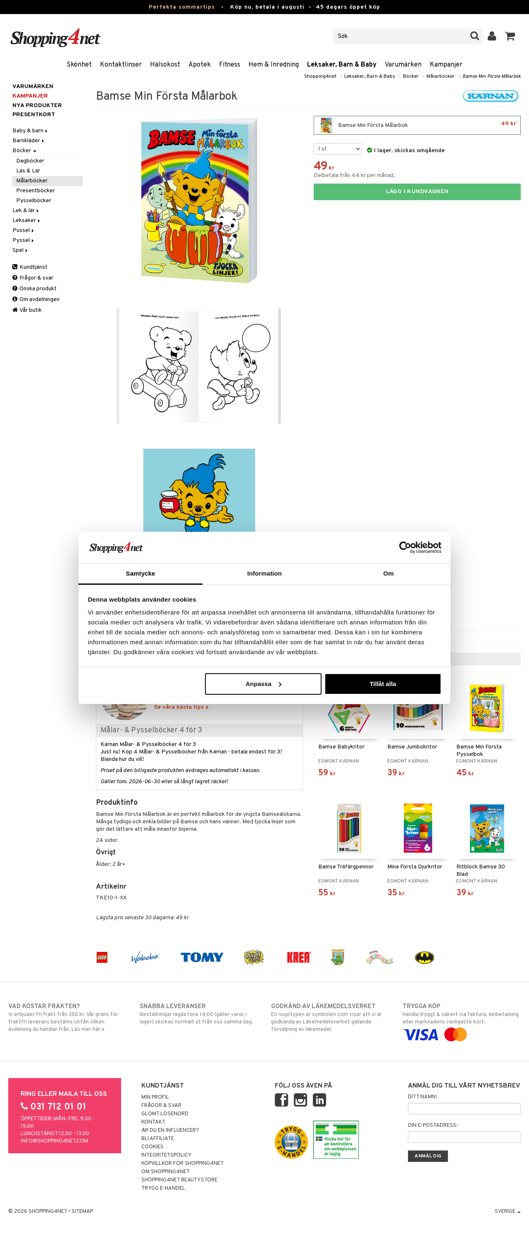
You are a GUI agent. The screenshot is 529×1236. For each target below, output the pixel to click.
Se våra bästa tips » (181, 707)
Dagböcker (30, 161)
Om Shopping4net (165, 1172)
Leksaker (26, 220)
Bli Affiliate (157, 1139)
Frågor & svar (32, 278)
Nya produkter (37, 105)
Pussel (23, 230)
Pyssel (23, 240)
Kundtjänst (30, 267)
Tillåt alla (382, 683)
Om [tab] (388, 573)
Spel (20, 250)
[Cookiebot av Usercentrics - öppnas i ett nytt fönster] (405, 547)
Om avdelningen (36, 299)
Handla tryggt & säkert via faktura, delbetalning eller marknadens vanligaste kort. (462, 1020)
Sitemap (82, 1211)
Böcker (411, 76)
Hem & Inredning (273, 65)
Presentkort (33, 114)
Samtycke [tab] (140, 573)
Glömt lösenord (164, 1114)
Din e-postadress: (433, 1125)
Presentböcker (35, 190)
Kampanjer (446, 65)
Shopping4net (320, 76)
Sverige (508, 1211)
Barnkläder (28, 140)
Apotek (199, 65)
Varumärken (403, 65)
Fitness (229, 65)
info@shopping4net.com (54, 1141)
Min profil (155, 1097)
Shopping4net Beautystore (179, 1180)
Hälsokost (165, 65)
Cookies (152, 1147)
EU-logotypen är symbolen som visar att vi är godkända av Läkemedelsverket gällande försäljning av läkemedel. (330, 1017)
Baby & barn (30, 130)
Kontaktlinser (121, 65)
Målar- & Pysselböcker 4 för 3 (151, 730)
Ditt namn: (422, 1097)
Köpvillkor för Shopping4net (182, 1163)
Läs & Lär (28, 171)
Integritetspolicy (166, 1155)
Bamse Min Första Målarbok (491, 76)
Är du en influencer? (170, 1130)
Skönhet (79, 65)
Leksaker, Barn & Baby (341, 65)
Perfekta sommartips (182, 7)
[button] (510, 36)
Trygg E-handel (163, 1188)
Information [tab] (264, 573)
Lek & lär (26, 210)
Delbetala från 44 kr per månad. (354, 175)
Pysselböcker (33, 200)
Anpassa (263, 683)
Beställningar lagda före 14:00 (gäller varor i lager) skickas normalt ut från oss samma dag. (199, 1014)
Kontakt (153, 1122)
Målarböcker (441, 76)
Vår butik (27, 310)
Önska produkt (34, 288)
